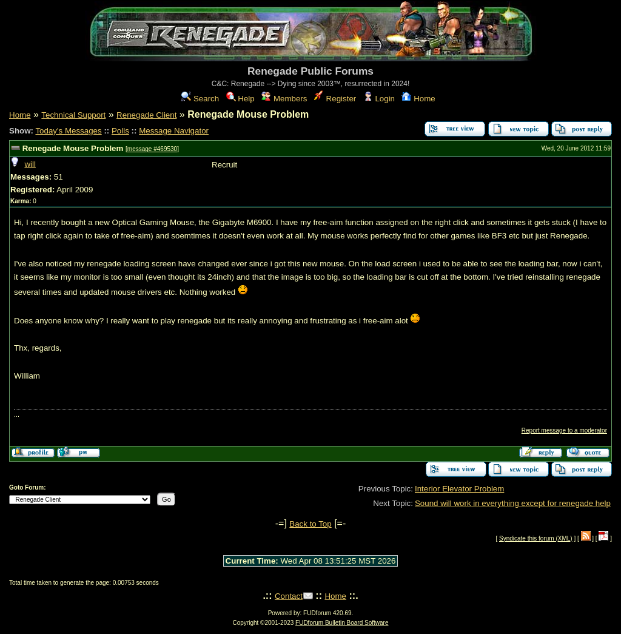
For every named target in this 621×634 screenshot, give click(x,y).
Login (379, 98)
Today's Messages (68, 130)
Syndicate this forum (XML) (535, 538)
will (30, 164)
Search (200, 98)
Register (335, 98)
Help (240, 98)
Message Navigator (174, 130)
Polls (120, 130)
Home (418, 98)
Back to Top (310, 523)
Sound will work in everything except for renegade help (513, 503)
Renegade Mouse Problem (73, 148)
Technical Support (73, 115)
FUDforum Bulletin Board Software (341, 622)
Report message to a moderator (564, 430)
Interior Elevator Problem (459, 488)
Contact (289, 596)
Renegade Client (146, 115)
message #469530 (152, 149)
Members (284, 98)
